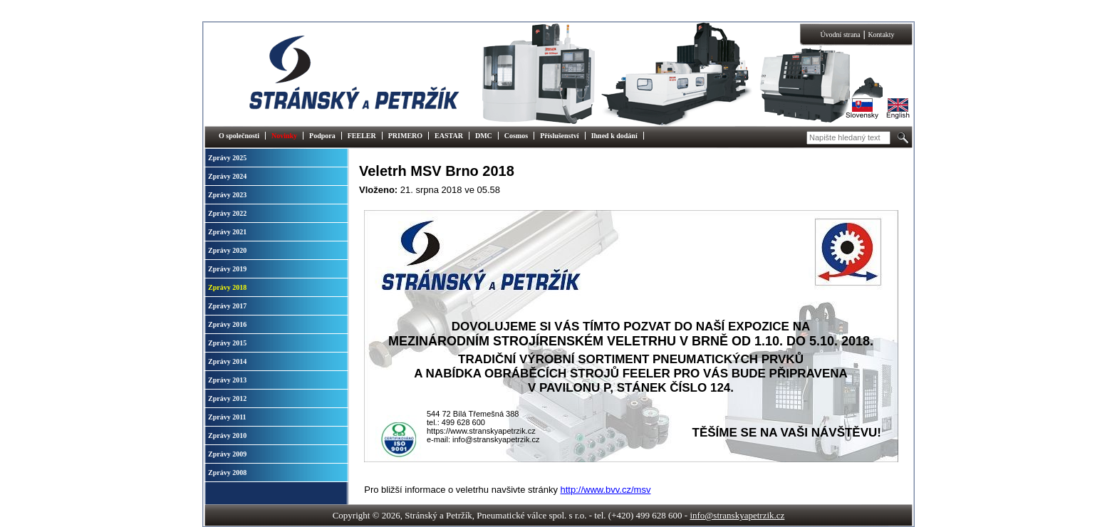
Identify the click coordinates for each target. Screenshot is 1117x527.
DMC (483, 136)
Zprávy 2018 (227, 287)
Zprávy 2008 (227, 472)
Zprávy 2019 (227, 269)
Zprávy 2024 (227, 176)
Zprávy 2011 (227, 417)
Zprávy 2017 (227, 306)
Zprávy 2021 (227, 232)
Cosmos (516, 136)
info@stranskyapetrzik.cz (737, 515)
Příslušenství (559, 136)
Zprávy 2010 (227, 435)
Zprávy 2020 (227, 250)
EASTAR (449, 136)
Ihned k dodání (614, 136)
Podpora (322, 136)
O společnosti (239, 136)
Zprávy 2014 (227, 361)
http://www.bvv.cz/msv (606, 489)
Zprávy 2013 (227, 380)
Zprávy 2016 (227, 324)
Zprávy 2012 (227, 398)
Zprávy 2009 (227, 454)
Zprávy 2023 (227, 195)
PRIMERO (405, 136)
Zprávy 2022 (227, 213)
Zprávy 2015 (227, 343)
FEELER (362, 136)
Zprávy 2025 (227, 158)
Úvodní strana (840, 34)
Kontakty (881, 34)
